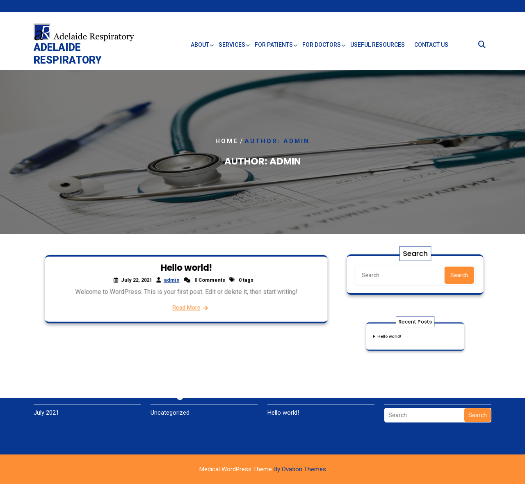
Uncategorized (170, 404)
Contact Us (431, 47)
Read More (186, 307)
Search (457, 275)
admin (172, 280)
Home (226, 141)
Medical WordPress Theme (262, 469)
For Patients (274, 47)
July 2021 (46, 404)
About (200, 47)
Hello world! (186, 268)
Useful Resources (377, 47)
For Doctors (321, 47)
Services (232, 47)
